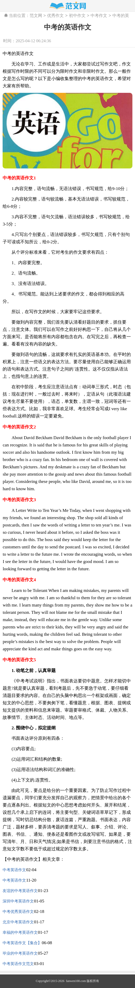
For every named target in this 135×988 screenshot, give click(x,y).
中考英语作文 (14, 870)
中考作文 (99, 16)
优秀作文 (55, 16)
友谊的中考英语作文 (20, 891)
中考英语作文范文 (18, 964)
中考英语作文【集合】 (22, 943)
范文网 (36, 16)
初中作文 (77, 16)
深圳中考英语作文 (18, 901)
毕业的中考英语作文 (20, 953)
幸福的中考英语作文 (20, 932)
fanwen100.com (75, 981)
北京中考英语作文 (18, 922)
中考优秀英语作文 (18, 912)
